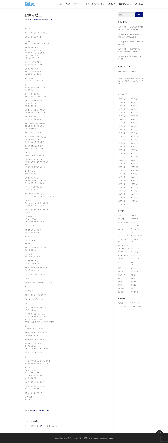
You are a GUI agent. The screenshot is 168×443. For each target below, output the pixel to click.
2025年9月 (134, 99)
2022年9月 (134, 160)
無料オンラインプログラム (95, 4)
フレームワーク (123, 245)
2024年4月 (121, 129)
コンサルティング (136, 222)
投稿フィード (135, 303)
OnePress (92, 438)
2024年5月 (134, 126)
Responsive (134, 219)
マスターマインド (124, 255)
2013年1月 (121, 204)
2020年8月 (121, 194)
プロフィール (77, 4)
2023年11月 (134, 136)
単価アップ (134, 271)
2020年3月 (121, 201)
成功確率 (133, 275)
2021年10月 (134, 170)
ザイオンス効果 (135, 229)
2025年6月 (121, 106)
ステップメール (123, 236)
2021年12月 (134, 167)
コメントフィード (124, 306)
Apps (119, 215)
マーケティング (135, 255)
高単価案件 (134, 292)
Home (59, 4)
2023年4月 (121, 150)
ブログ (67, 4)
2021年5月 (121, 180)
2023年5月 (134, 146)
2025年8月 (121, 102)
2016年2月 (134, 201)
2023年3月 (134, 150)
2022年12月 (122, 157)
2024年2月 (121, 133)
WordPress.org (135, 306)
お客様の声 (111, 4)
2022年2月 (134, 163)
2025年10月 (122, 99)
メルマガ (121, 259)
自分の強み (134, 288)
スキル (132, 232)
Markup (133, 215)
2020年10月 (122, 191)
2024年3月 (134, 129)
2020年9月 (134, 191)
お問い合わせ (138, 4)
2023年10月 (122, 140)
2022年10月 (122, 160)
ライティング (135, 259)
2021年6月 (134, 177)
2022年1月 (121, 167)
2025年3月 (134, 109)
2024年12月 (122, 116)
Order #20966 (122, 71)
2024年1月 (134, 133)
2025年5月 (134, 106)
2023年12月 (122, 136)
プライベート (135, 245)
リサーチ (121, 262)
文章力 (120, 278)
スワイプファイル (136, 236)
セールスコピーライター (41, 410)
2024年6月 (121, 126)
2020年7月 (134, 194)
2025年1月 (134, 112)
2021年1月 (121, 187)
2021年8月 (134, 174)
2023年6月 (121, 146)
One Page (121, 219)
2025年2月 (121, 112)
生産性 (120, 285)
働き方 (132, 268)
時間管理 (133, 278)
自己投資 (121, 292)
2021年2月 (134, 184)
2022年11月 (134, 157)
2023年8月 (121, 143)
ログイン (44, 426)
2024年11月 (134, 116)
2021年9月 (121, 174)
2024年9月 (134, 119)
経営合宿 (121, 288)
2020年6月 (121, 197)
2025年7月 (134, 102)
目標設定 (133, 285)
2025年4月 (121, 109)
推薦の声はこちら (125, 4)
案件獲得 (133, 282)
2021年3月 (121, 184)
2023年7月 (134, 143)
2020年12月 (134, 187)
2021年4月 (134, 180)
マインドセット (135, 252)
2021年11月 (122, 170)
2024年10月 (122, 119)
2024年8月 (121, 123)
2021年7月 (121, 177)
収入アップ (121, 275)
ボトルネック (135, 249)
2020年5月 (134, 197)
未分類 (120, 282)
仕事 (119, 268)
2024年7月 (134, 123)
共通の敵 (121, 271)
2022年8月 (121, 163)
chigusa (50, 20)
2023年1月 (134, 153)
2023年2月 (121, 153)
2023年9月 (134, 140)
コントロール (135, 225)
